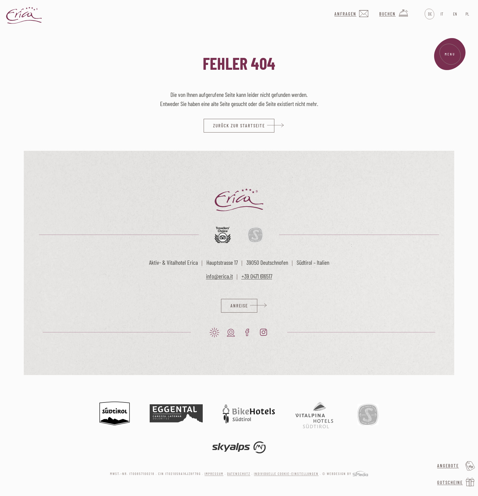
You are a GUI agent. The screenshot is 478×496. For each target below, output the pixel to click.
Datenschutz (238, 474)
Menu (450, 54)
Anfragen (345, 13)
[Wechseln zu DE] (429, 14)
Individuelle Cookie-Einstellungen (286, 474)
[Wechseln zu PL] (467, 14)
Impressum (214, 474)
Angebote (448, 465)
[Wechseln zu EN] (454, 14)
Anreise (239, 305)
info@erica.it (219, 276)
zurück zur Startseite (239, 125)
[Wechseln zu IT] (442, 14)
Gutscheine (450, 482)
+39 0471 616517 (256, 276)
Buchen (387, 13)
